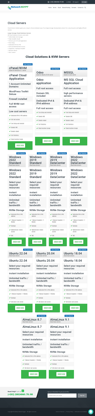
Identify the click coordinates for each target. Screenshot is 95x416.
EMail (68, 2)
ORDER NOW (20, 146)
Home (50, 7)
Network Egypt (22, 411)
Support (75, 2)
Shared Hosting (66, 7)
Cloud (59, 7)
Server (54, 7)
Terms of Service (60, 411)
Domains (74, 7)
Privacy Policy (69, 411)
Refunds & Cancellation (81, 411)
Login (84, 2)
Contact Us (80, 7)
